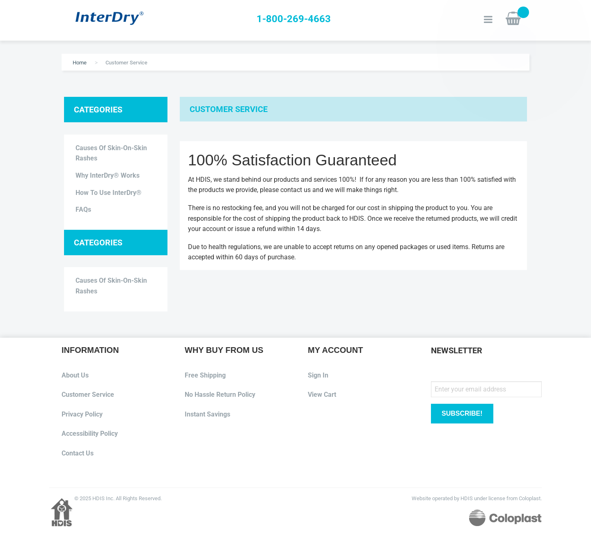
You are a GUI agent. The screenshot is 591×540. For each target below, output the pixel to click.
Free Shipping (205, 375)
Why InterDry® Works (108, 175)
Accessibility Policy (90, 433)
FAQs (83, 209)
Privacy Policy (82, 414)
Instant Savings (207, 414)
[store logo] (121, 19)
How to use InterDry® (109, 193)
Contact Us (78, 453)
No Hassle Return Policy (220, 394)
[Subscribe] (462, 414)
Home (80, 62)
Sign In (318, 375)
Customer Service (88, 394)
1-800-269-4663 (294, 19)
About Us (75, 375)
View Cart (322, 394)
